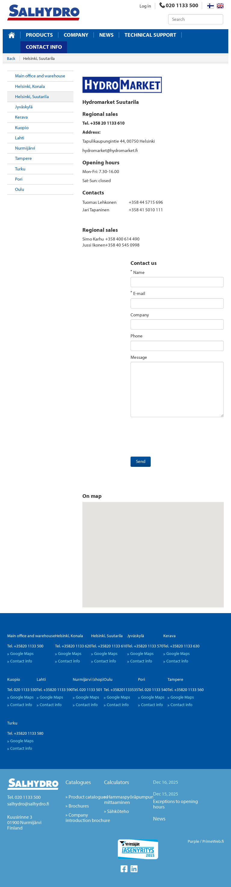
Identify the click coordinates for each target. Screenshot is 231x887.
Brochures (79, 806)
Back (11, 58)
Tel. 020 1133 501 (87, 689)
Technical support (150, 35)
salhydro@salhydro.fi (28, 804)
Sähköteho (118, 811)
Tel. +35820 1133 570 (145, 646)
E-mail (139, 293)
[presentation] (176, 438)
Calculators (116, 782)
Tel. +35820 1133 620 (73, 646)
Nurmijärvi (25, 148)
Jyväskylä (23, 107)
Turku (20, 169)
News (106, 35)
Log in (145, 6)
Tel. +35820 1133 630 (181, 646)
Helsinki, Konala (30, 86)
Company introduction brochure (88, 817)
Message (139, 357)
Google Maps (22, 653)
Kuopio (22, 127)
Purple (193, 841)
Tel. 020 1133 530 (22, 689)
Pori (19, 179)
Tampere (23, 158)
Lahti (19, 138)
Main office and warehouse (40, 76)
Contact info (44, 46)
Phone (137, 336)
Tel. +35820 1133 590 (55, 689)
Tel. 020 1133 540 (153, 689)
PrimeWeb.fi (213, 841)
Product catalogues (88, 797)
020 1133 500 (178, 5)
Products (39, 35)
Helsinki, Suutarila (32, 96)
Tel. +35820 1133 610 (109, 646)
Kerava (21, 117)
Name (139, 272)
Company (76, 35)
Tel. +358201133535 (121, 689)
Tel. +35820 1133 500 (25, 646)
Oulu (19, 189)
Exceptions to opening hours (175, 804)
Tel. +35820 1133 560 (186, 689)
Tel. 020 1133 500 (24, 797)
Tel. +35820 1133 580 (25, 733)
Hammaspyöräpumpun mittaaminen (129, 799)
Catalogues (78, 782)
